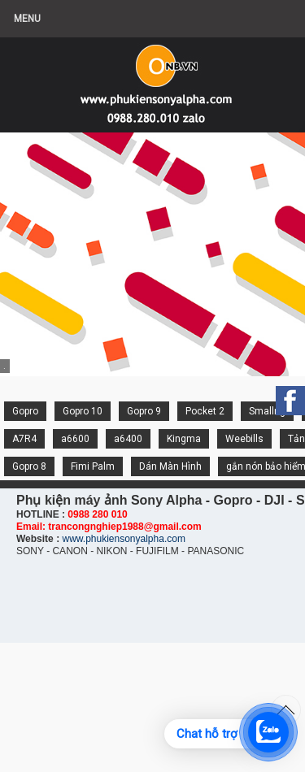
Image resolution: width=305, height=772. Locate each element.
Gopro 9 (144, 411)
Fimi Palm (93, 466)
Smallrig (267, 411)
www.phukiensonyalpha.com (123, 538)
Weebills (244, 439)
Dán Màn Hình (170, 466)
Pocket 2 (204, 411)
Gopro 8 (29, 466)
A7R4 (24, 439)
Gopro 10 (82, 411)
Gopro (25, 411)
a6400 (128, 439)
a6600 (75, 439)
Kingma (184, 439)
